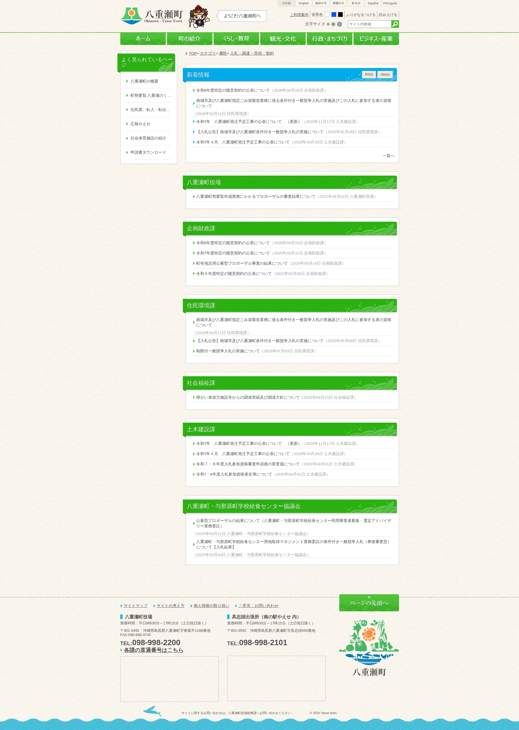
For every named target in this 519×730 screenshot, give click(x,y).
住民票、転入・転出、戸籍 (151, 110)
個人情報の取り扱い (211, 606)
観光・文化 (283, 39)
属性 (223, 53)
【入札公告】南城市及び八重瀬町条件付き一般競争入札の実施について (260, 132)
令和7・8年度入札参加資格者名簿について (234, 474)
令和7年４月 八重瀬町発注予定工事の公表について (243, 142)
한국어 (355, 3)
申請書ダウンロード (148, 152)
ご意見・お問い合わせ (258, 606)
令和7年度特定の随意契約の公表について (233, 253)
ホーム (143, 39)
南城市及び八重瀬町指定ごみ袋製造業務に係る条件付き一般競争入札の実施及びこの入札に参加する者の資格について (293, 103)
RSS (369, 74)
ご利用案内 (299, 15)
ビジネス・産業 (376, 39)
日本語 (286, 3)
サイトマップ (136, 606)
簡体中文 (321, 3)
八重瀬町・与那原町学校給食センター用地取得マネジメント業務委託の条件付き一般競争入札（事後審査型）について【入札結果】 (293, 544)
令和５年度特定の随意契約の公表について (234, 274)
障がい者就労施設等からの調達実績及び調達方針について (248, 397)
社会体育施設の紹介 (148, 138)
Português (390, 3)
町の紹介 (189, 39)
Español (373, 3)
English (303, 3)
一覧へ (389, 156)
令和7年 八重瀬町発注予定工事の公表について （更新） (249, 122)
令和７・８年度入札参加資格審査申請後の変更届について (248, 464)
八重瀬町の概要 (144, 81)
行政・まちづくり (329, 39)
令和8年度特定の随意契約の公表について (233, 90)
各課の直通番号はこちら (153, 650)
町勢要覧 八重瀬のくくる (151, 95)
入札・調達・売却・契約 (252, 53)
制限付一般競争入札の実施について (228, 351)
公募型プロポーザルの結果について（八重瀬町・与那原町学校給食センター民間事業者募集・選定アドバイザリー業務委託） (293, 523)
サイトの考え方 (171, 606)
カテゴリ (208, 53)
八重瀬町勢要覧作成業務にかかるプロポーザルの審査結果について (256, 196)
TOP (193, 53)
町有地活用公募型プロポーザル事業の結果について (242, 263)
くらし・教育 (236, 39)
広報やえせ (140, 124)
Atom (385, 74)
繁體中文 (338, 3)
